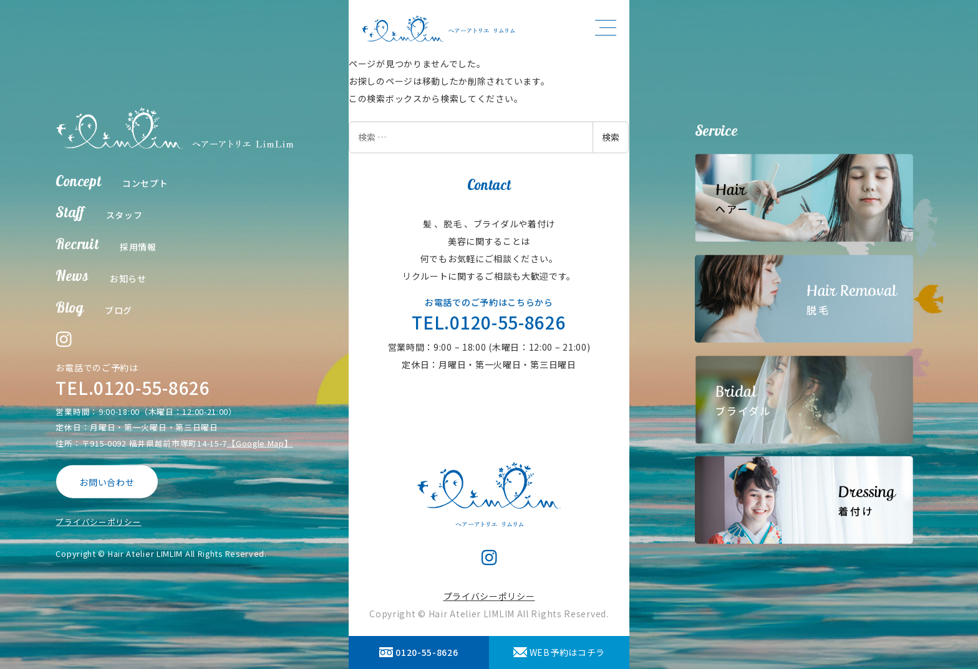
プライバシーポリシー (98, 522)
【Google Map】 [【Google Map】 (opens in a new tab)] (260, 442)
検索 (610, 137)
